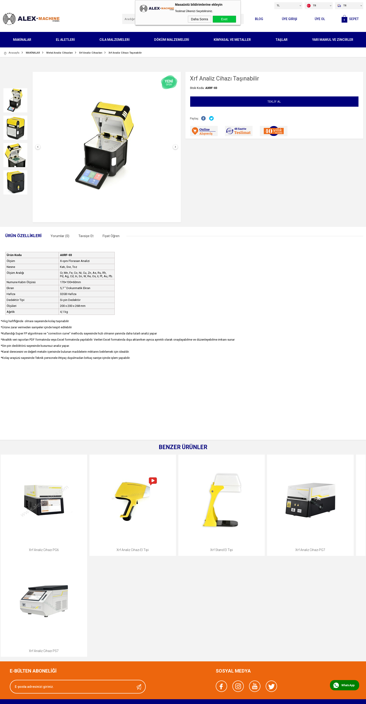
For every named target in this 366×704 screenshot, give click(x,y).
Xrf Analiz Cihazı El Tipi (133, 550)
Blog (259, 19)
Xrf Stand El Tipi (221, 550)
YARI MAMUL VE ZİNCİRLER (332, 39)
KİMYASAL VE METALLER (232, 39)
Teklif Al (274, 101)
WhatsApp (348, 685)
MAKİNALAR (22, 39)
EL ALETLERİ (65, 39)
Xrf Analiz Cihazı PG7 (310, 550)
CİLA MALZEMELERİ (114, 39)
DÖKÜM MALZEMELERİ (171, 39)
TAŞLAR (281, 39)
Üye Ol (320, 19)
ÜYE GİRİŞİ (289, 19)
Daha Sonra (199, 19)
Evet (224, 19)
